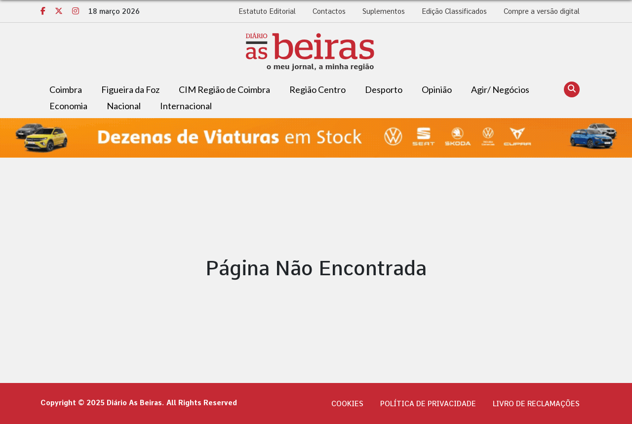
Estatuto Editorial (267, 11)
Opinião (437, 89)
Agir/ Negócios (500, 89)
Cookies (347, 404)
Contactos (329, 11)
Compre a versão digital (542, 11)
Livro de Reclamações (536, 404)
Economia (68, 105)
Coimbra (65, 89)
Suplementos (383, 11)
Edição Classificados (454, 11)
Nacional (124, 105)
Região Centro (317, 89)
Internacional (186, 105)
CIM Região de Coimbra (224, 89)
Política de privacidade (428, 404)
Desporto (383, 89)
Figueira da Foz (130, 89)
